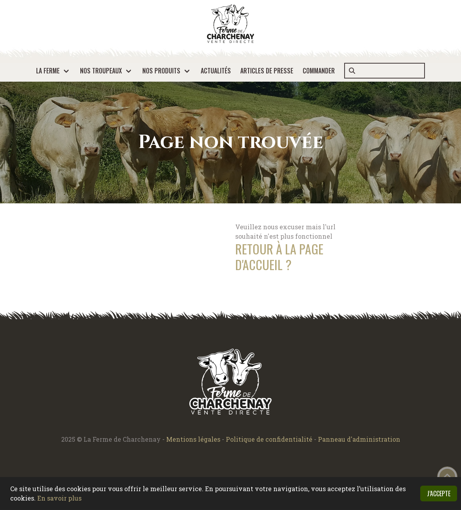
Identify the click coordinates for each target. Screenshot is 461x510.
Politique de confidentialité (270, 439)
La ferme (48, 70)
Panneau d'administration (359, 439)
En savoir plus (59, 498)
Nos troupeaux (101, 70)
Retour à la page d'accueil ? (279, 256)
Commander (319, 70)
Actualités (216, 70)
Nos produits (161, 70)
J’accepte (438, 493)
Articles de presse (266, 70)
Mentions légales (193, 439)
